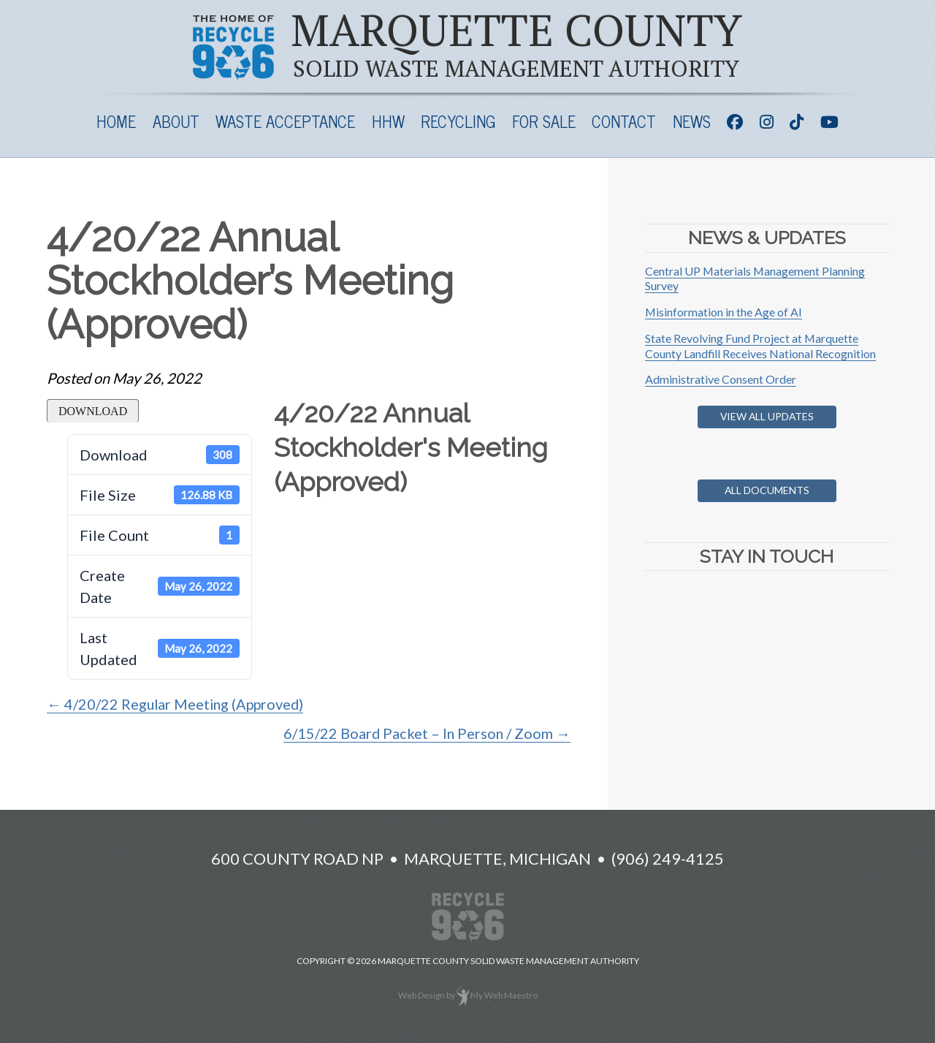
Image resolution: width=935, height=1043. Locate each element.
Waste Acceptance (285, 120)
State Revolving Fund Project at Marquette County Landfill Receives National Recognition (761, 345)
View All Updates (766, 416)
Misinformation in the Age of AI (724, 312)
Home (116, 120)
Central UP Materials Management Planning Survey (755, 278)
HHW (388, 120)
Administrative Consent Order (720, 379)
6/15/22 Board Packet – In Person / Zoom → (425, 733)
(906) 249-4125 (667, 858)
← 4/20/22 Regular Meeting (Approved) (177, 704)
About (176, 120)
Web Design (421, 995)
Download (92, 411)
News (692, 120)
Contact (624, 120)
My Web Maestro (504, 995)
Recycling (458, 120)
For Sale (544, 120)
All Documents (766, 490)
